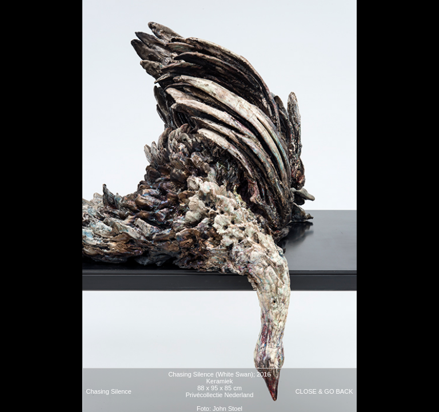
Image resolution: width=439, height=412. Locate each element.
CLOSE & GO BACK (324, 391)
